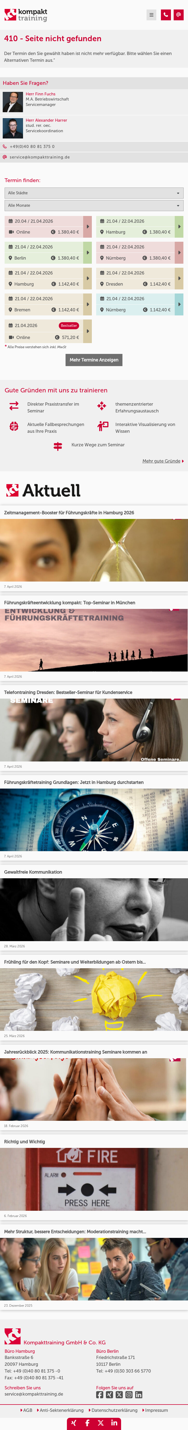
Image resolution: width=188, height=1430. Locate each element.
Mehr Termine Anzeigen (94, 360)
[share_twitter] (101, 1424)
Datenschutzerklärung (113, 1410)
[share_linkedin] (114, 1424)
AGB (26, 1410)
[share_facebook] (87, 1424)
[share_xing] (73, 1424)
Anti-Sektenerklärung (60, 1410)
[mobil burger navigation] (151, 14)
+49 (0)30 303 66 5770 (128, 1371)
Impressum (155, 1410)
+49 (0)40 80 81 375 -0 (36, 1371)
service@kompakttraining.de (34, 1394)
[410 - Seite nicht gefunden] (166, 14)
